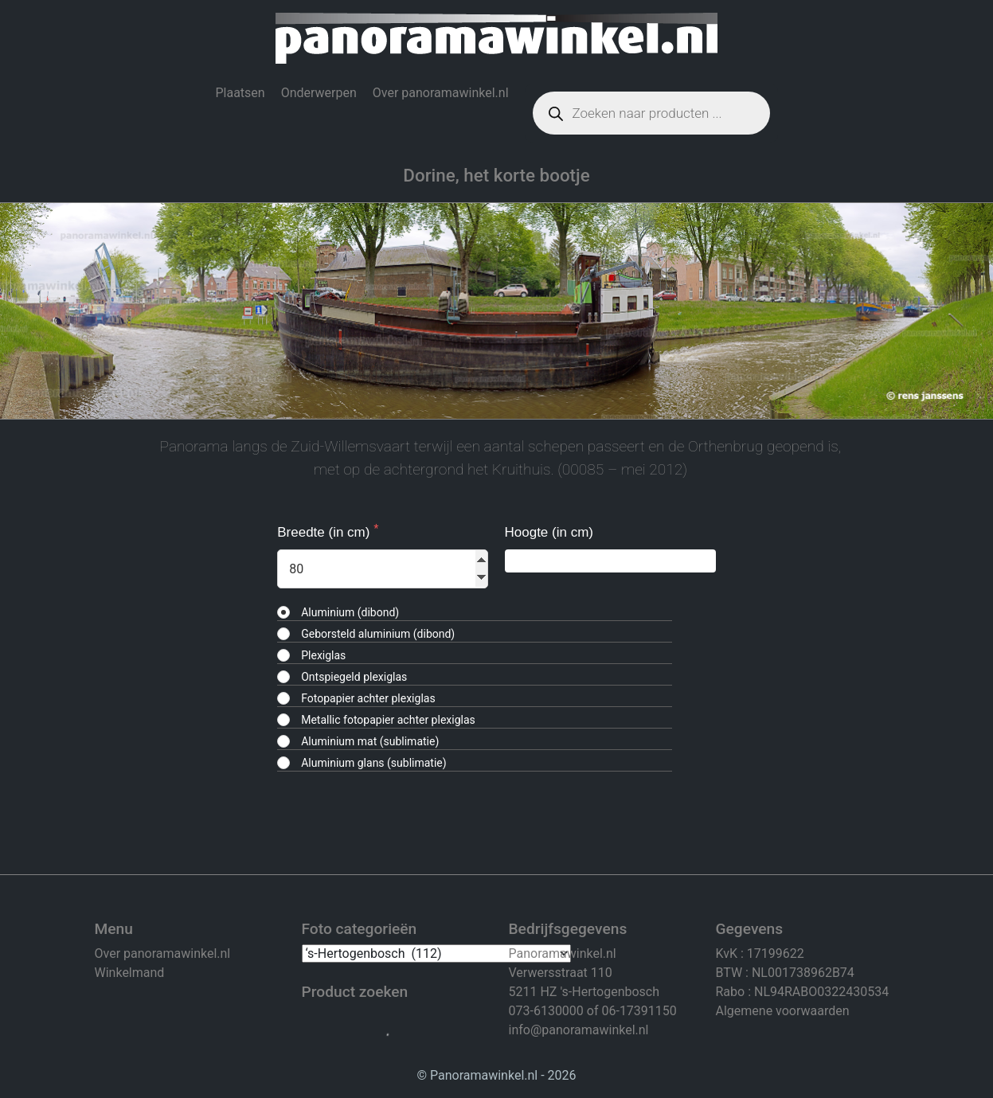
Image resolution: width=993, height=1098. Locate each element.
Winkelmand (130, 972)
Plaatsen (239, 92)
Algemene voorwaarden (783, 1010)
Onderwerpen (319, 92)
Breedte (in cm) (325, 532)
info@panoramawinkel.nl (579, 1029)
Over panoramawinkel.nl (441, 92)
